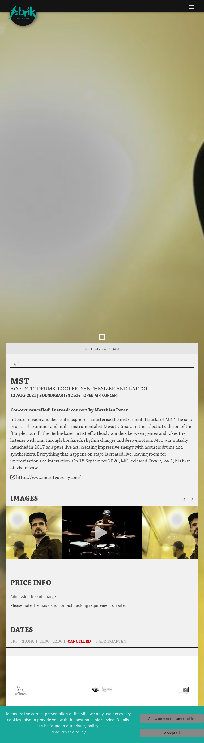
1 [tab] (98, 493)
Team (134, 683)
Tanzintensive (70, 678)
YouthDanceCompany (75, 662)
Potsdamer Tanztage (38, 697)
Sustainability (134, 689)
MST (116, 278)
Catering (165, 673)
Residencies (102, 678)
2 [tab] (106, 493)
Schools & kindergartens (70, 670)
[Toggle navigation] (191, 7)
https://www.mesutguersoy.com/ (48, 407)
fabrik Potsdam (95, 278)
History (134, 667)
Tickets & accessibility (166, 665)
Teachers (70, 689)
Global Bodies (38, 662)
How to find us (165, 678)
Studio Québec (102, 683)
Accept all (172, 732)
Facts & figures (134, 673)
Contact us (165, 689)
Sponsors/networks (138, 678)
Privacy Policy (166, 694)
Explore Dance (102, 667)
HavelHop (38, 689)
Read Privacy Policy (68, 732)
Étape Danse (102, 672)
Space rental (166, 683)
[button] (187, 427)
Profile (134, 662)
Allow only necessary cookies (172, 718)
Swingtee (38, 704)
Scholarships (70, 683)
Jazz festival (38, 667)
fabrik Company (102, 702)
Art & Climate (38, 673)
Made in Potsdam (38, 681)
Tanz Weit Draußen (102, 691)
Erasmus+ (70, 694)
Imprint (166, 699)
